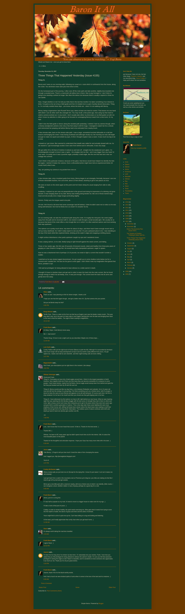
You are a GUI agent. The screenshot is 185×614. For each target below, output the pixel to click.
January (129, 268)
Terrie (126, 188)
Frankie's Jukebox (136, 76)
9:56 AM (46, 488)
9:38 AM (46, 443)
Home (77, 587)
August (129, 248)
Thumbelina (128, 191)
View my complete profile (138, 148)
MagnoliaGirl (48, 363)
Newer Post (42, 587)
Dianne (127, 167)
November (130, 226)
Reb (126, 184)
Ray (126, 181)
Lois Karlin (47, 347)
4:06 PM (46, 305)
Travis (127, 193)
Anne (126, 162)
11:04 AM (47, 341)
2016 (127, 202)
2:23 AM (46, 534)
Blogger (101, 603)
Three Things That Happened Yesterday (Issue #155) (136, 238)
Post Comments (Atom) (54, 591)
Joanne (46, 552)
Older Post (112, 587)
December (130, 224)
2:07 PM (46, 463)
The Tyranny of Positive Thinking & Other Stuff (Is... (136, 234)
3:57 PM (46, 356)
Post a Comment (46, 583)
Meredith (127, 176)
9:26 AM (46, 579)
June (128, 254)
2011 (127, 210)
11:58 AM (47, 522)
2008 (127, 218)
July (128, 251)
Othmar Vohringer (50, 374)
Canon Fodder (140, 78)
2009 (127, 216)
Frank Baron (48, 327)
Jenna (46, 449)
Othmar (127, 179)
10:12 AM (47, 321)
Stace (45, 528)
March (129, 262)
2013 (127, 205)
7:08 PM (46, 418)
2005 (127, 274)
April (128, 259)
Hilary (45, 292)
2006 (127, 271)
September (130, 246)
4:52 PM (46, 368)
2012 (127, 207)
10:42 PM (47, 546)
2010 (127, 213)
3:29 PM (46, 563)
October (129, 243)
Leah (126, 174)
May (128, 257)
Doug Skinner (48, 311)
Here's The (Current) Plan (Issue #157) (135, 230)
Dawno (127, 164)
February (130, 265)
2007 (127, 221)
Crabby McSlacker (50, 469)
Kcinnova (128, 172)
